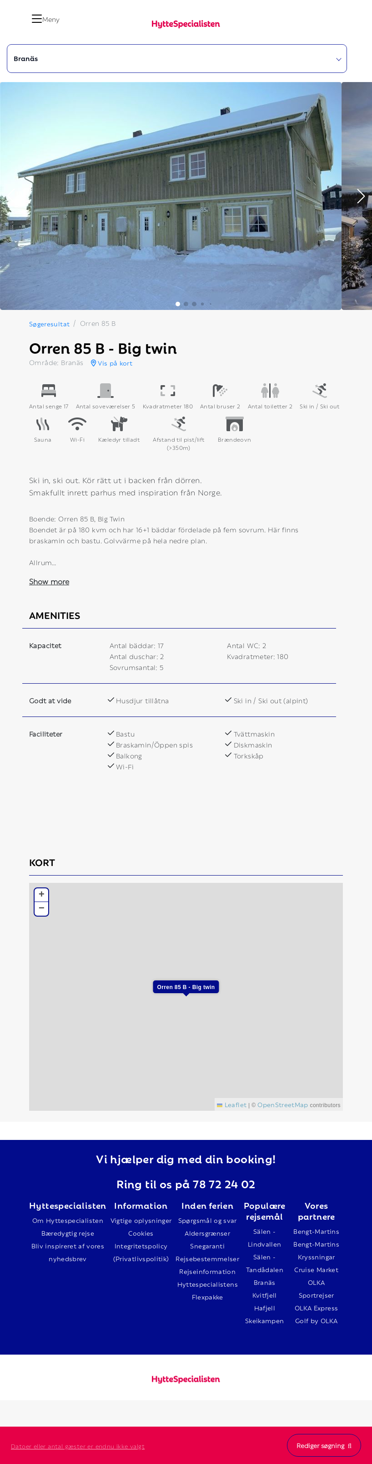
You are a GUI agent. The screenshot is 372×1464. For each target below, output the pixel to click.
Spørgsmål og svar (207, 1220)
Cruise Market (316, 1269)
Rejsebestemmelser (207, 1258)
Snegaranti (207, 1245)
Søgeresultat (49, 323)
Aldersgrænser (207, 1232)
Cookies (140, 1232)
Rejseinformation (207, 1271)
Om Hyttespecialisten (67, 1220)
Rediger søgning (324, 1445)
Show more (49, 581)
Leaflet (231, 1104)
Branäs (265, 1282)
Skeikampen (264, 1320)
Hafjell (264, 1307)
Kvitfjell (264, 1294)
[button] (11, 196)
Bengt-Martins (316, 1231)
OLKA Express (316, 1307)
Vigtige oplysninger (141, 1220)
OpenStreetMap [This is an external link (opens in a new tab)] (282, 1104)
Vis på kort (112, 362)
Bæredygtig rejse (68, 1232)
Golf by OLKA (316, 1320)
